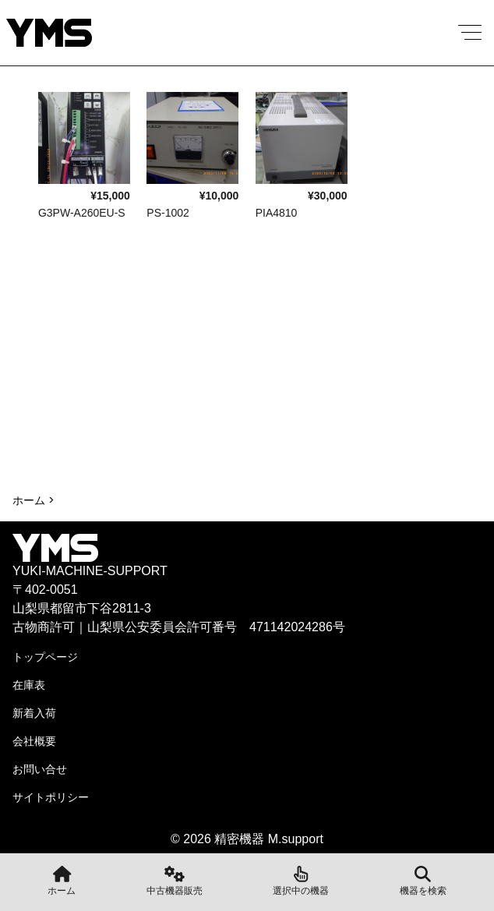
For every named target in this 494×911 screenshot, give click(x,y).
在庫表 (28, 685)
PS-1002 (167, 213)
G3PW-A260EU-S (81, 213)
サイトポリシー (50, 797)
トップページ (45, 657)
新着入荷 (34, 713)
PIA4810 (277, 213)
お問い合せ (39, 769)
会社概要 (34, 741)
